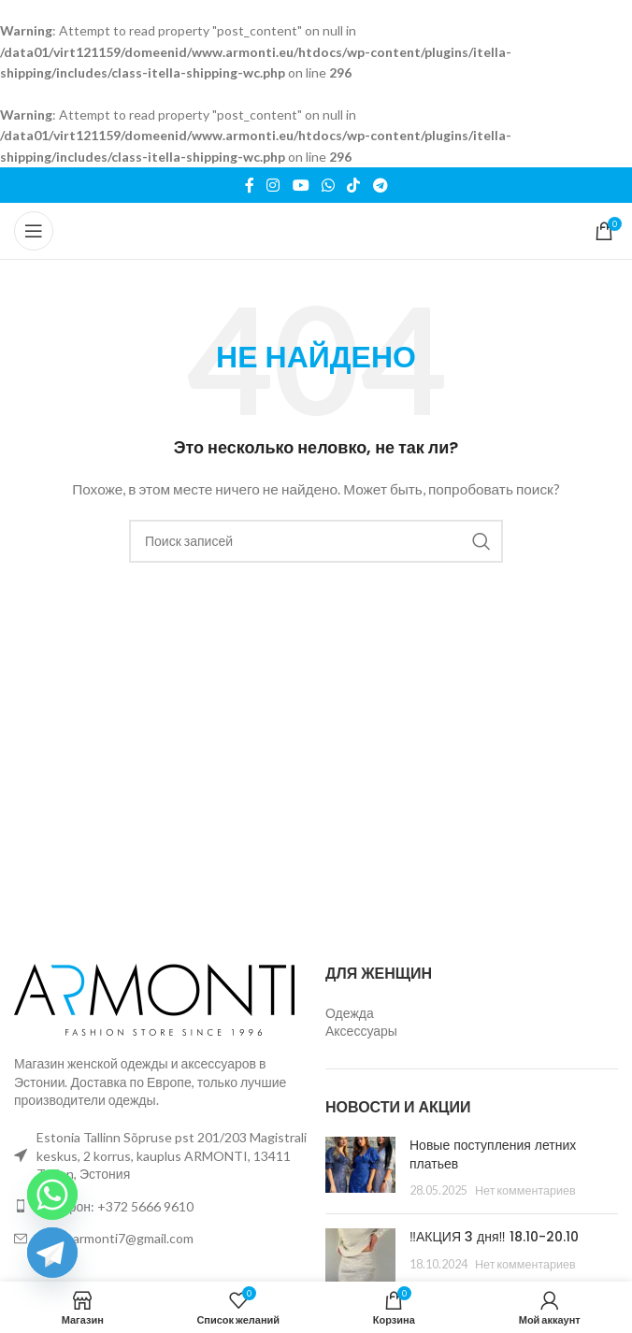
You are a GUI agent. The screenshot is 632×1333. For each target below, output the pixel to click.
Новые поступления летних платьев (492, 1154)
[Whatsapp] (52, 1194)
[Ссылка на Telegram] (380, 185)
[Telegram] (52, 1252)
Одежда (349, 1013)
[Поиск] (316, 541)
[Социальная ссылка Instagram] (273, 185)
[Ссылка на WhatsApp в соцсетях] (327, 185)
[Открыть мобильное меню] (34, 231)
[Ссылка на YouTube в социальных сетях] (300, 185)
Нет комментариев (525, 1190)
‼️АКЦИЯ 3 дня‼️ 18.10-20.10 (494, 1236)
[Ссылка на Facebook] (249, 185)
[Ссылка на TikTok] (353, 185)
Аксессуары (361, 1031)
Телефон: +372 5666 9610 (115, 1206)
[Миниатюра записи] (360, 1168)
